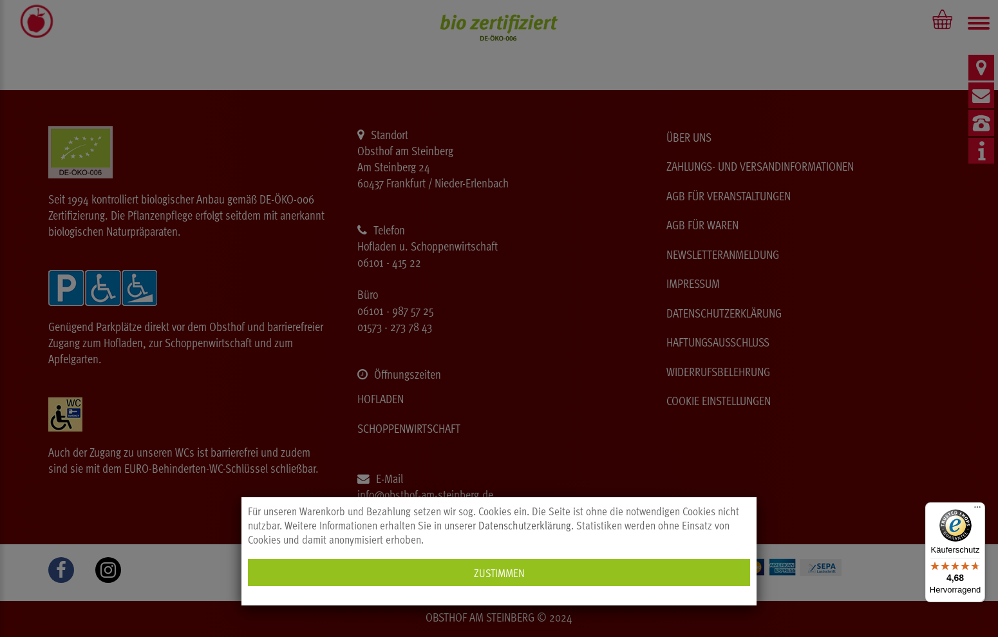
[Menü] (977, 510)
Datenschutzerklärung (524, 525)
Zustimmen (499, 572)
